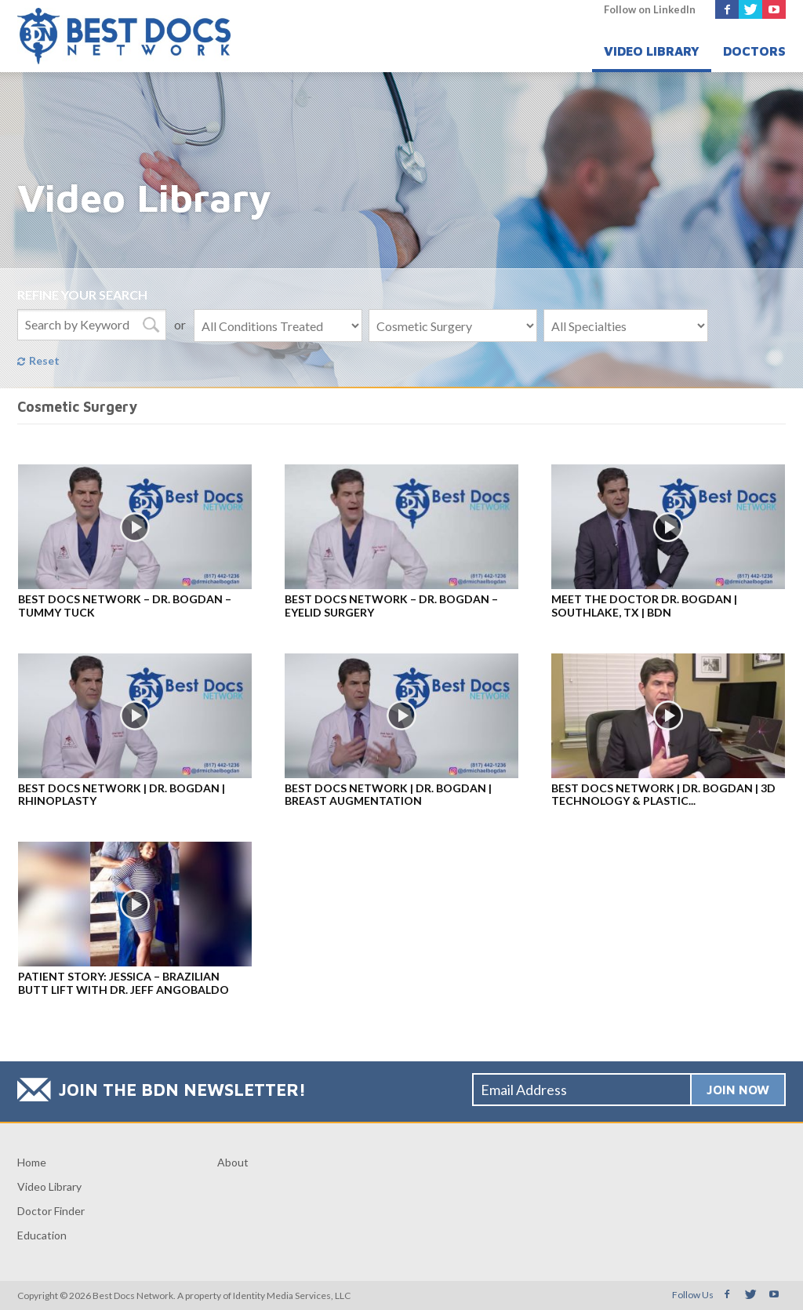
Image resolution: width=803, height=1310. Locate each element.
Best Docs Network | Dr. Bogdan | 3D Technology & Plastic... (663, 794)
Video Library (651, 51)
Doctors (754, 51)
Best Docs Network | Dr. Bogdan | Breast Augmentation (388, 794)
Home (31, 1162)
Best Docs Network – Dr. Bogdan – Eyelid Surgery (391, 605)
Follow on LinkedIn (650, 9)
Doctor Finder (51, 1210)
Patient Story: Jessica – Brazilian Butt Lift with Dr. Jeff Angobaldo (123, 983)
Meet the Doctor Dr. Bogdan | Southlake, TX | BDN (644, 605)
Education (42, 1235)
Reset (44, 360)
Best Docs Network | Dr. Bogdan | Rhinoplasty (121, 794)
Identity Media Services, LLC (292, 1295)
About (233, 1162)
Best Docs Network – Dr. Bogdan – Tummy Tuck (124, 605)
